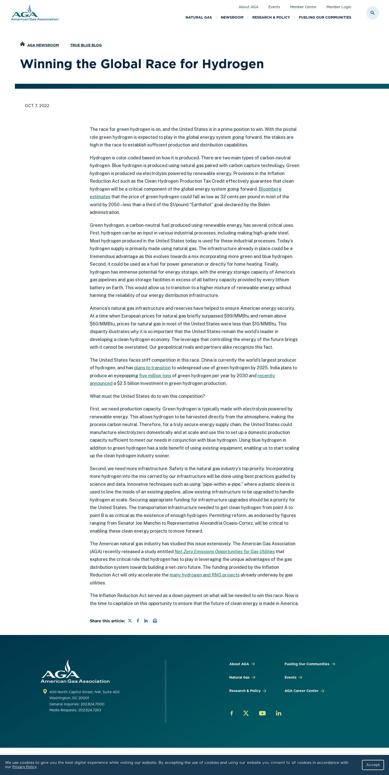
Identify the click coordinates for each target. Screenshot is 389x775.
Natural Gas (199, 17)
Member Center (303, 7)
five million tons (155, 375)
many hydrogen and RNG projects (205, 574)
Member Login (338, 7)
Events (274, 7)
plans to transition (152, 367)
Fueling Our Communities (325, 17)
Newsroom (232, 17)
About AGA (249, 7)
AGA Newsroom (43, 45)
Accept (373, 765)
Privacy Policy (24, 767)
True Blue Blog (86, 45)
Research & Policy (271, 17)
